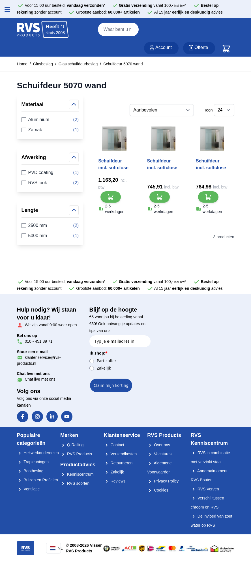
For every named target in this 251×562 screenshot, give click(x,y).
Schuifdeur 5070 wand (123, 64)
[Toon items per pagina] (224, 110)
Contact (114, 445)
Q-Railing (71, 445)
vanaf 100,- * (152, 5)
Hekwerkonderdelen (38, 453)
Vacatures (159, 454)
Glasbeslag (43, 64)
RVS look (50, 182)
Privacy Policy (163, 481)
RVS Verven (205, 489)
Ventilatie (28, 489)
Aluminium (50, 119)
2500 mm (50, 225)
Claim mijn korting (111, 385)
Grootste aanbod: (108, 12)
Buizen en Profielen (37, 480)
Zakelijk (104, 368)
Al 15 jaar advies (188, 12)
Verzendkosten (120, 454)
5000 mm (50, 235)
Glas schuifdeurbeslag (78, 64)
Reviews (115, 481)
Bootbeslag (30, 471)
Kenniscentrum (76, 474)
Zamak (50, 129)
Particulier (106, 360)
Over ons (158, 445)
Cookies (157, 490)
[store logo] (42, 29)
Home (22, 64)
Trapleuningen (33, 462)
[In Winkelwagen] (110, 197)
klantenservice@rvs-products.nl (39, 357)
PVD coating (50, 172)
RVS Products (76, 454)
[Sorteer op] (162, 110)
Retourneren (118, 463)
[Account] (161, 48)
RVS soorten (74, 483)
